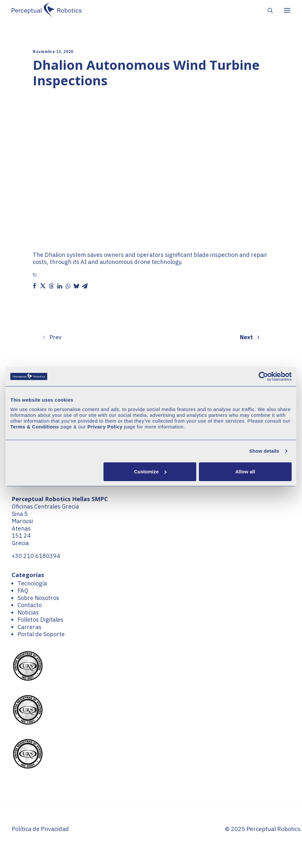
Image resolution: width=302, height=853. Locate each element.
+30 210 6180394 (36, 556)
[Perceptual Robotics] (46, 10)
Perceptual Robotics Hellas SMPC (60, 499)
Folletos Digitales (40, 619)
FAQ (22, 590)
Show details (264, 451)
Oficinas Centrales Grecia (45, 506)
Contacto (29, 605)
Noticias (28, 612)
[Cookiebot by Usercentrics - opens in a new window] (263, 376)
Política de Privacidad (40, 829)
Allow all (245, 471)
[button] (34, 286)
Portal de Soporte (41, 634)
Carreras (29, 627)
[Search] (267, 10)
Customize (150, 471)
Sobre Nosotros (38, 598)
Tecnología (32, 583)
